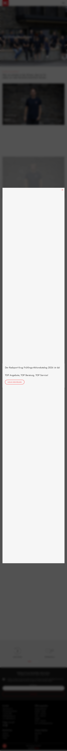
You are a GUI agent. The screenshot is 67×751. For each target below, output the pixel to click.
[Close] (62, 190)
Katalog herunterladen (15, 382)
